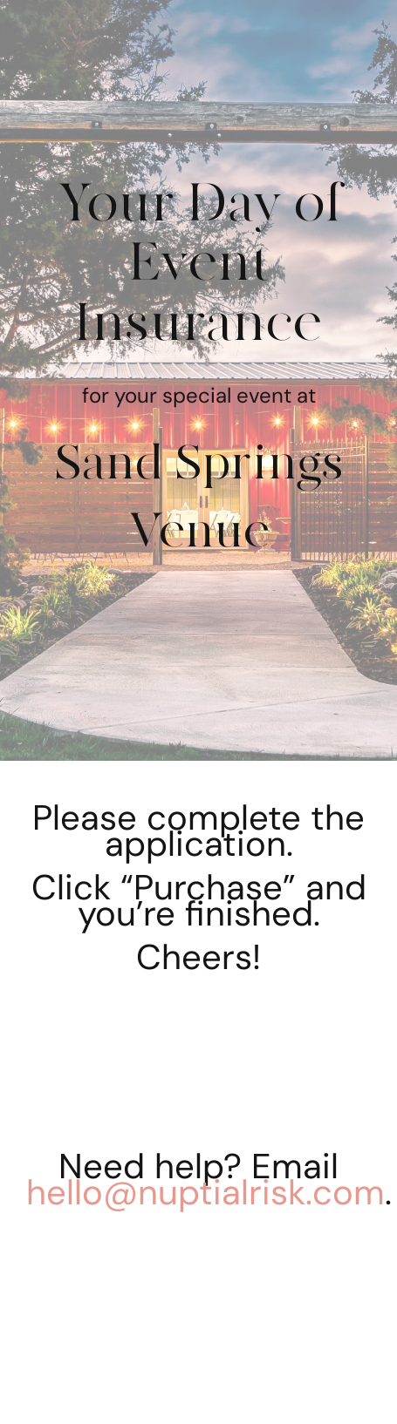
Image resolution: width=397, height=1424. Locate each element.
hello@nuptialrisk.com (205, 1192)
